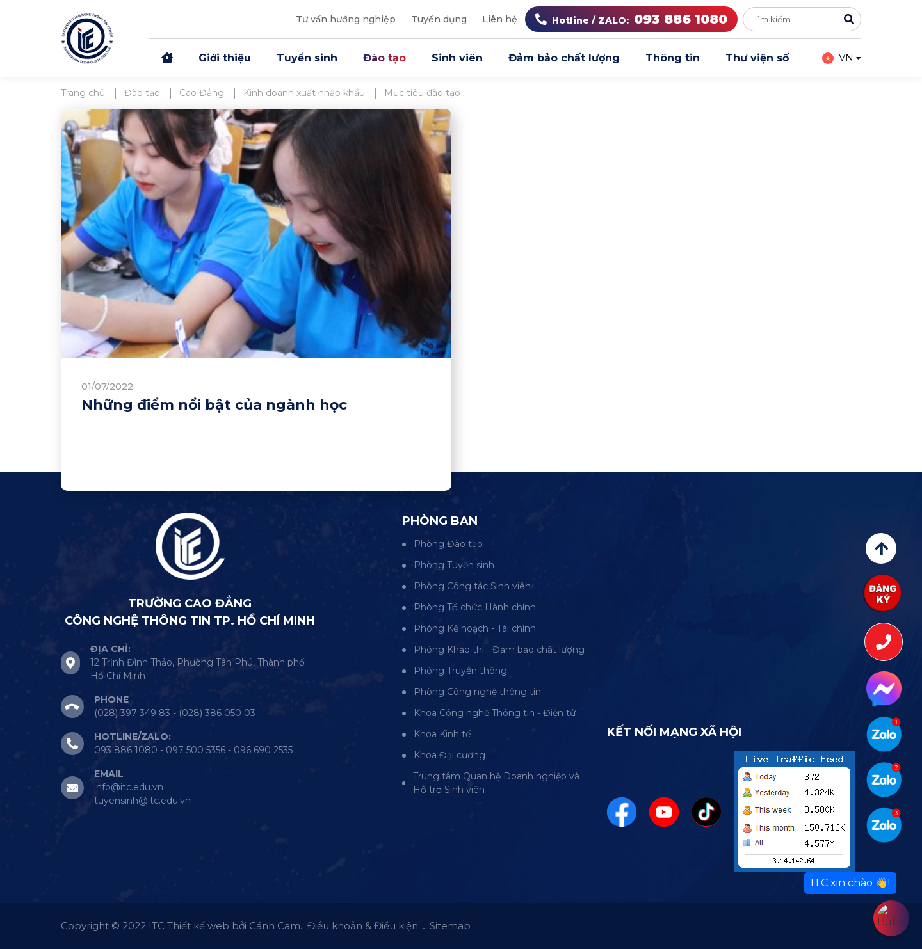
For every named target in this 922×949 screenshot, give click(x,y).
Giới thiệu (224, 58)
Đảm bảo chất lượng (564, 58)
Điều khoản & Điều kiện (362, 926)
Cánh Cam (274, 926)
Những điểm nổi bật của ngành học (214, 404)
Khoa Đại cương (449, 755)
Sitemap (450, 926)
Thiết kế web (198, 926)
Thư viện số (757, 58)
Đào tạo (384, 58)
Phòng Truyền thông (460, 670)
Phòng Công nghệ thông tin (477, 692)
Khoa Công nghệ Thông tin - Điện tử (495, 713)
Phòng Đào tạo (448, 544)
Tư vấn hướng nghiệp (346, 19)
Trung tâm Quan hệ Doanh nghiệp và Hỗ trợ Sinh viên (496, 782)
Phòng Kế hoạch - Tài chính (475, 628)
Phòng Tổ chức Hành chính (475, 607)
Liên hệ (499, 19)
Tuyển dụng (439, 19)
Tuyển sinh (307, 58)
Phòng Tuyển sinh (454, 565)
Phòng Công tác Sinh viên (472, 586)
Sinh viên (457, 58)
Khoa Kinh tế (442, 734)
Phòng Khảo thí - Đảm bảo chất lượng (499, 649)
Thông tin (672, 58)
